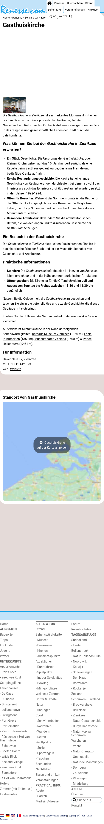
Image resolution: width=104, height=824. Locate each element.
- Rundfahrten (45, 667)
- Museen (42, 640)
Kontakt (76, 805)
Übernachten (75, 3)
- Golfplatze (43, 742)
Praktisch (93, 9)
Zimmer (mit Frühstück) (16, 789)
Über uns (77, 794)
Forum (75, 624)
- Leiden (76, 645)
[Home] (50, 3)
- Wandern (43, 731)
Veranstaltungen (75, 9)
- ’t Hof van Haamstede (15, 778)
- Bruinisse (78, 710)
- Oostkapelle (80, 757)
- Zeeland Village (11, 762)
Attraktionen (44, 661)
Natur (39, 705)
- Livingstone (8, 715)
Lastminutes (8, 794)
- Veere (76, 746)
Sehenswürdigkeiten (50, 634)
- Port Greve (8, 672)
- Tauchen (42, 758)
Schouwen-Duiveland (85, 699)
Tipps (4, 640)
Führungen (43, 710)
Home (4, 624)
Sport (39, 715)
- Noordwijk (79, 661)
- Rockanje (78, 688)
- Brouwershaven (82, 705)
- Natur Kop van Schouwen (81, 733)
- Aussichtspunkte (48, 656)
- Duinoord (7, 699)
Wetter (63, 16)
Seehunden (43, 764)
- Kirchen (42, 651)
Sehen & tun (55, 9)
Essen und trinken (48, 775)
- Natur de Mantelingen (86, 762)
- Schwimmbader (47, 721)
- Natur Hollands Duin (86, 656)
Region (52, 16)
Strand (89, 3)
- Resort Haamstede (13, 731)
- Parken (41, 796)
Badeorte (6, 634)
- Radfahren (43, 726)
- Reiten (41, 737)
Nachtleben (43, 769)
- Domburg (78, 767)
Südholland (79, 640)
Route (40, 791)
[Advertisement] (52, 382)
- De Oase (6, 694)
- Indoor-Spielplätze (49, 678)
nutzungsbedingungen (33, 816)
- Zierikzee (78, 715)
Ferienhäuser (9, 688)
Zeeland (76, 694)
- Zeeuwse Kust (10, 677)
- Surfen (41, 748)
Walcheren (78, 741)
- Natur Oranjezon (83, 751)
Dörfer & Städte (46, 699)
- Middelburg (79, 784)
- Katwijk (77, 667)
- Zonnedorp (8, 773)
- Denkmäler (44, 645)
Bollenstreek (79, 651)
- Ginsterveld (8, 704)
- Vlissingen (79, 778)
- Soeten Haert (10, 751)
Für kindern (8, 645)
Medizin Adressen (48, 801)
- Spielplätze (44, 672)
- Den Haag (78, 678)
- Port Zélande (9, 726)
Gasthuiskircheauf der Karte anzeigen (51, 445)
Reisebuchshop (81, 629)
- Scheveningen (81, 672)
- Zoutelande (79, 773)
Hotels (4, 783)
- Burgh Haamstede (84, 726)
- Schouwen (8, 746)
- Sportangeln (45, 753)
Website (15, 369)
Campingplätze (10, 683)
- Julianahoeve (10, 710)
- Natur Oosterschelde (86, 721)
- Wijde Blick (8, 756)
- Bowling (42, 683)
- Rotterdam (79, 683)
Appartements (10, 667)
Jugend (5, 651)
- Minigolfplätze (46, 688)
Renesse (59, 3)
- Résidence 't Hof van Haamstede (15, 738)
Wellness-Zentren (48, 694)
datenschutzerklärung (56, 816)
